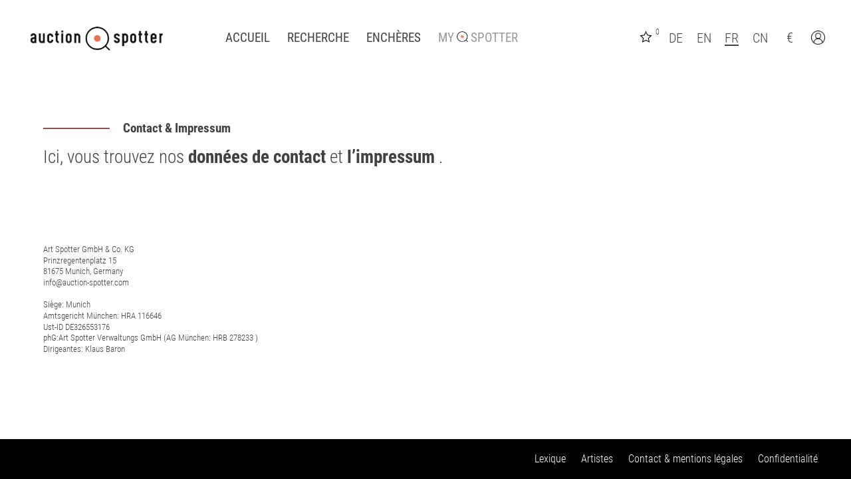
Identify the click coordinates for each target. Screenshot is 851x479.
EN (704, 38)
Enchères (393, 38)
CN (760, 38)
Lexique (550, 458)
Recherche (318, 38)
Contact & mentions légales (685, 458)
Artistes (597, 458)
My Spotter (478, 38)
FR (732, 38)
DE (676, 38)
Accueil (247, 38)
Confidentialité (788, 458)
